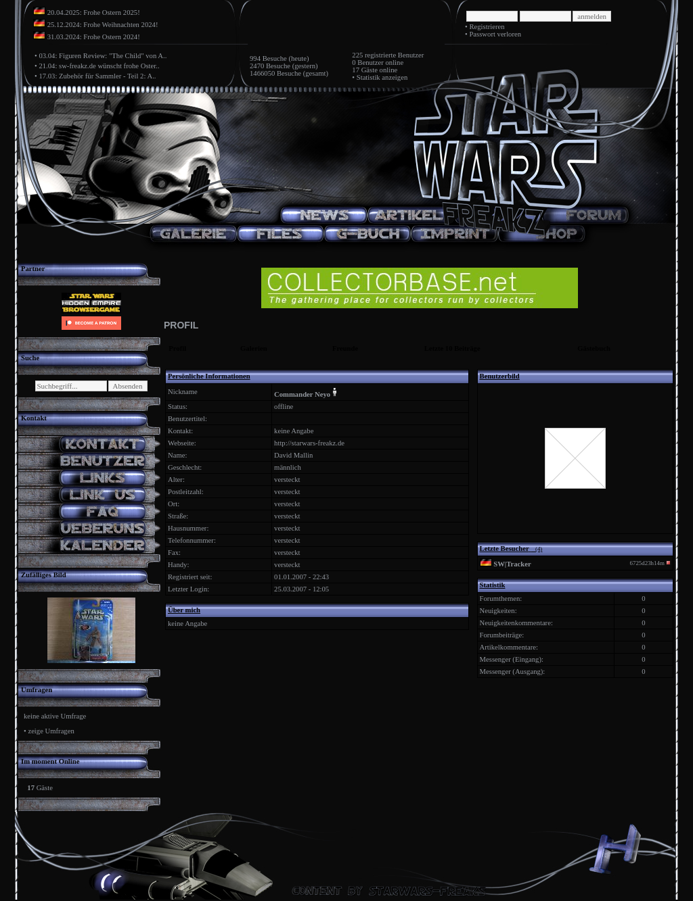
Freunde (345, 348)
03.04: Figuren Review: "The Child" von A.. (102, 55)
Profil (177, 348)
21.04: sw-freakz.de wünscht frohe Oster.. (99, 66)
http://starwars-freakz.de (309, 443)
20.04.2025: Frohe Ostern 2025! (93, 12)
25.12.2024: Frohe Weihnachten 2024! (102, 24)
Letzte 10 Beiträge (452, 348)
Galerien (253, 348)
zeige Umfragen (51, 731)
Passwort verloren (495, 34)
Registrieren (486, 26)
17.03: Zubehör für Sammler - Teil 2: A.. (97, 76)
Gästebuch (593, 348)
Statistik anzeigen (382, 77)
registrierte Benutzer (394, 55)
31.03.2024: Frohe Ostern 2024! (93, 37)
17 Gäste (365, 70)
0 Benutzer (367, 62)
